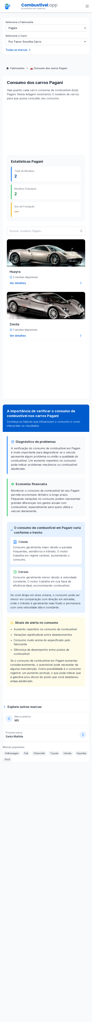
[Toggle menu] (87, 6)
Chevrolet (39, 753)
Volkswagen (12, 753)
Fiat (26, 753)
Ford (7, 759)
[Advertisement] (32, 127)
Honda (67, 753)
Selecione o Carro (16, 35)
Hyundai (81, 753)
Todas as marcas (18, 50)
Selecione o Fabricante (19, 22)
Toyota (54, 753)
